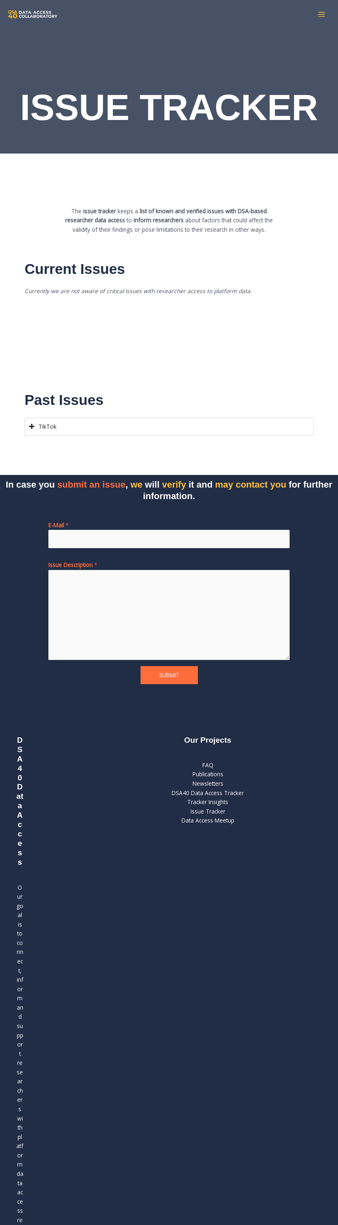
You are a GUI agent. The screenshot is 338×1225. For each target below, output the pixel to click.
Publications (208, 774)
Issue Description (73, 565)
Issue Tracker (208, 811)
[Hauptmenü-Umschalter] (321, 14)
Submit (169, 675)
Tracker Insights (207, 802)
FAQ (207, 765)
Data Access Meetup (207, 820)
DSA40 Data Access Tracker (208, 793)
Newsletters (208, 783)
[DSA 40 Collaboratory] (32, 14)
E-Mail (58, 525)
